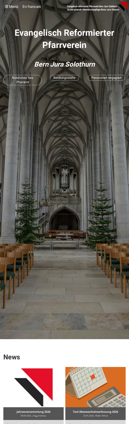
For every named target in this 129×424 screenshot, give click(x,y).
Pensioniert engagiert (106, 78)
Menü (23, 7)
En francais (32, 7)
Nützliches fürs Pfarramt (22, 80)
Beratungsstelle (64, 78)
